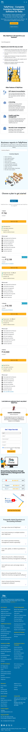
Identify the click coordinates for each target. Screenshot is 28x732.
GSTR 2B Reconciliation (6, 673)
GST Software (4, 657)
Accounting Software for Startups (19, 635)
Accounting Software (5, 645)
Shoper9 (2, 621)
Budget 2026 (17, 667)
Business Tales (4, 691)
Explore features (14, 26)
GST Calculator (17, 651)
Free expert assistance (8, 228)
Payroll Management (18, 627)
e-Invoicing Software (5, 655)
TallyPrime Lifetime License (20, 615)
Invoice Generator (18, 647)
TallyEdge (3, 619)
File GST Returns (4, 668)
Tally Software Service (5, 609)
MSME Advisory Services (6, 700)
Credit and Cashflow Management (5, 628)
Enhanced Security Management (5, 634)
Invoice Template (18, 655)
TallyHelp (3, 710)
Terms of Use (7, 730)
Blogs (2, 687)
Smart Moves (4, 685)
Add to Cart (14, 221)
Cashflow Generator (18, 658)
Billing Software (4, 647)
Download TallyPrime (18, 621)
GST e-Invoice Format (19, 664)
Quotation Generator (18, 656)
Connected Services (18, 626)
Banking (2, 626)
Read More (14, 602)
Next (26, 500)
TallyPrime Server (4, 611)
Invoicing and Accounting (19, 624)
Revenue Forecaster (18, 649)
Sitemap (16, 689)
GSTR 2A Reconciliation (6, 671)
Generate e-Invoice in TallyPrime (5, 678)
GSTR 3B (2, 675)
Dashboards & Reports (6, 631)
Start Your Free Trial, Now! (14, 510)
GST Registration (4, 666)
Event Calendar (4, 693)
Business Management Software (6, 652)
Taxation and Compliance (19, 629)
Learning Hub (4, 689)
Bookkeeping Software (6, 649)
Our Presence (4, 704)
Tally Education (4, 702)
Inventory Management (6, 637)
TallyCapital (3, 617)
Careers (15, 687)
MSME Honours (17, 683)
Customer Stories (18, 685)
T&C (16, 447)
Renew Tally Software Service (20, 609)
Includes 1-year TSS (7, 369)
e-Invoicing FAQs (17, 666)
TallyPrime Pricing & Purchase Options (18, 618)
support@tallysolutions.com (7, 711)
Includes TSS (6, 230)
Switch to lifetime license (8, 232)
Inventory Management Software (6, 660)
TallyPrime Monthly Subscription (18, 612)
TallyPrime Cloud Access (6, 613)
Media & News (4, 706)
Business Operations (5, 639)
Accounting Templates (19, 653)
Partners (3, 698)
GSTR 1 (2, 669)
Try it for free (14, 23)
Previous (1, 500)
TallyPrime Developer (5, 615)
